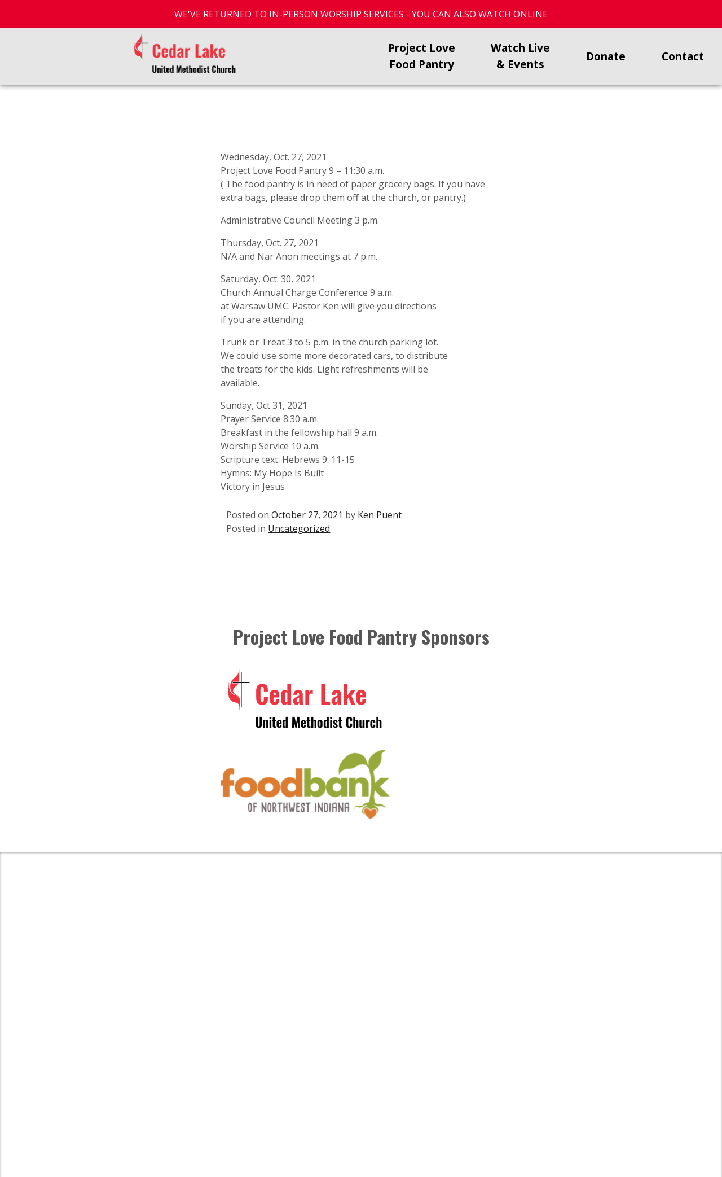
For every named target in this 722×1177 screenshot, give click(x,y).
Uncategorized (299, 528)
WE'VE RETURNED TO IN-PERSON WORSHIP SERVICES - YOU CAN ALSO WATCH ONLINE (361, 14)
